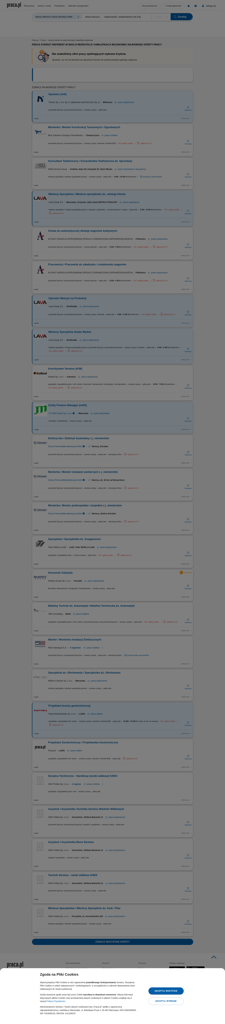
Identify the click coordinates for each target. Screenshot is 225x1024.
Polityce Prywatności (55, 1001)
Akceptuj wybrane (166, 1001)
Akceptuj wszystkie (165, 991)
